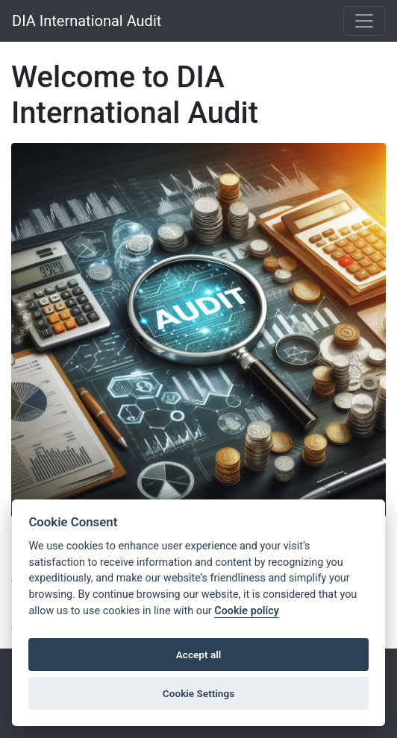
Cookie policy (246, 611)
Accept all (199, 654)
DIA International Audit (86, 21)
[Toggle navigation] (364, 21)
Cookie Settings (198, 693)
